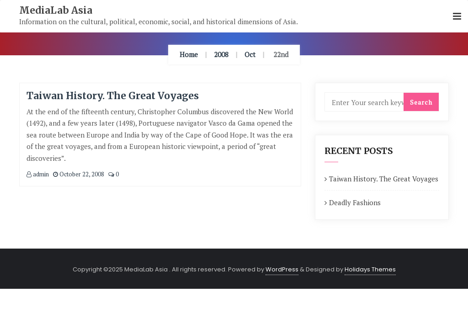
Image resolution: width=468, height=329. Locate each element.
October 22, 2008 (78, 174)
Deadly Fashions (355, 202)
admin (38, 174)
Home (189, 54)
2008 (221, 54)
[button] (457, 16)
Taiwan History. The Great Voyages (113, 96)
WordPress (282, 269)
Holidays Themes (370, 269)
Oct (250, 54)
